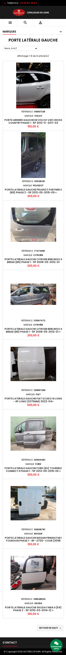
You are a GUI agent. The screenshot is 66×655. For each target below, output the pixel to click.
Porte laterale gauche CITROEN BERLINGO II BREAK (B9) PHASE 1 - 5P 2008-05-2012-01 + (33, 330)
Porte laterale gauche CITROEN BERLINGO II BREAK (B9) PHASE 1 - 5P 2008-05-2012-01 (33, 261)
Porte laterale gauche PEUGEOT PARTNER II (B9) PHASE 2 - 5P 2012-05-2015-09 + (33, 191)
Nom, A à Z (21, 48)
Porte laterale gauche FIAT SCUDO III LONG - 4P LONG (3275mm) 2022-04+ (33, 400)
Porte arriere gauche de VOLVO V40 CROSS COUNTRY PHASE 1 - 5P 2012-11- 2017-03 (33, 121)
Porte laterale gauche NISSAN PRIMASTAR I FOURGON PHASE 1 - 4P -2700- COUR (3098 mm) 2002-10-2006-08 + (33, 540)
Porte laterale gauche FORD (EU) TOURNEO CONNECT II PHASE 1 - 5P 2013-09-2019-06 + (33, 469)
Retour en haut (50, 628)
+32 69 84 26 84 (28, 2)
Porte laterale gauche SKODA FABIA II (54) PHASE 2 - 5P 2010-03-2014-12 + (33, 609)
